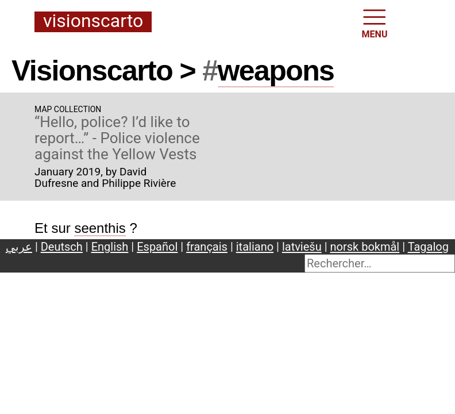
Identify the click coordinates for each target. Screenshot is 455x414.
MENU (375, 23)
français (207, 247)
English (110, 247)
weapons (276, 71)
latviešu (302, 247)
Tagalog (428, 247)
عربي (19, 247)
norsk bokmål (365, 247)
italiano (254, 247)
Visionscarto (93, 22)
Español (157, 247)
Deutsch (62, 247)
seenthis (99, 228)
